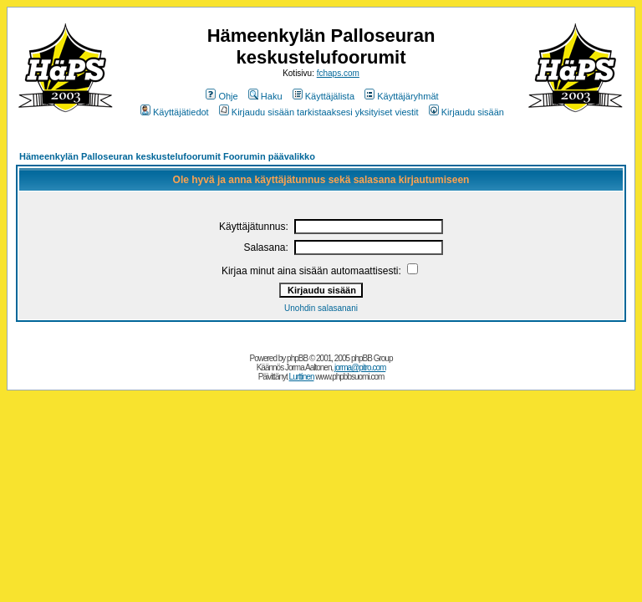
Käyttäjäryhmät (401, 96)
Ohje (221, 96)
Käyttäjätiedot (174, 112)
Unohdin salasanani (321, 308)
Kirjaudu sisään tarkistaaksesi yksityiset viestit (319, 112)
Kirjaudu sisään (466, 112)
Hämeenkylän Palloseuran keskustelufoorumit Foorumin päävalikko (167, 156)
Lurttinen (301, 376)
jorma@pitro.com (359, 367)
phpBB (297, 358)
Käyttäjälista (323, 96)
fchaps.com (338, 73)
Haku (265, 96)
